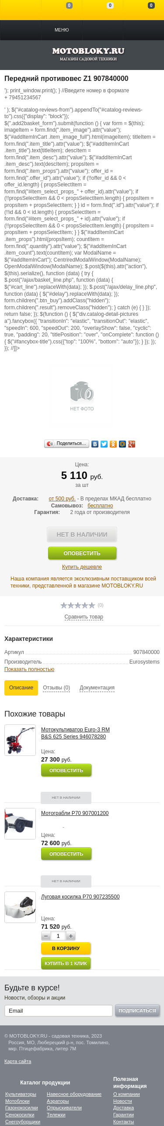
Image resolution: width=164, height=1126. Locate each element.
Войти (20, 10)
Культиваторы (20, 1094)
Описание (21, 688)
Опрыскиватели (64, 1107)
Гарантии (123, 1114)
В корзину (66, 948)
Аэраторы (58, 1101)
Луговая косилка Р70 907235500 (80, 897)
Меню (62, 30)
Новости (122, 1101)
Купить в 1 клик (66, 963)
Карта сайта (17, 1061)
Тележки (56, 1114)
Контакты (123, 1121)
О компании (126, 1094)
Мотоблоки (17, 1101)
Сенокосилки (19, 1114)
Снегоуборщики (22, 1121)
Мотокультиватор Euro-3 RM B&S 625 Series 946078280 (75, 733)
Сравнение (62, 10)
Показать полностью (29, 669)
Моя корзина (143, 10)
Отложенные (102, 10)
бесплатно (100, 506)
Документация (97, 688)
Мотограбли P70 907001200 (74, 813)
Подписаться (137, 1010)
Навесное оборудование (74, 1094)
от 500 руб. (62, 499)
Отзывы (56, 688)
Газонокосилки (21, 1107)
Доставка (123, 1107)
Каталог (20, 30)
